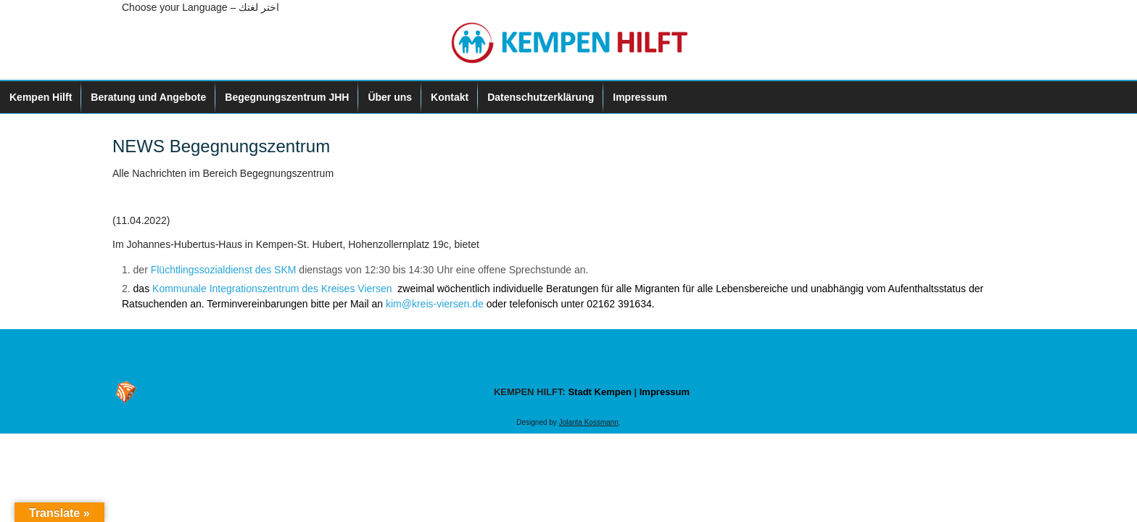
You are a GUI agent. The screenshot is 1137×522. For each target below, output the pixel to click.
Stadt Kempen (599, 391)
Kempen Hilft (40, 97)
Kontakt (449, 97)
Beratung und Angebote (148, 97)
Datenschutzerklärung (540, 97)
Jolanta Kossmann (589, 422)
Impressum (640, 97)
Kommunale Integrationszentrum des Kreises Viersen (273, 288)
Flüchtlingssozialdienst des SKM (224, 270)
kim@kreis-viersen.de (436, 304)
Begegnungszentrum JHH (287, 97)
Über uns (390, 97)
